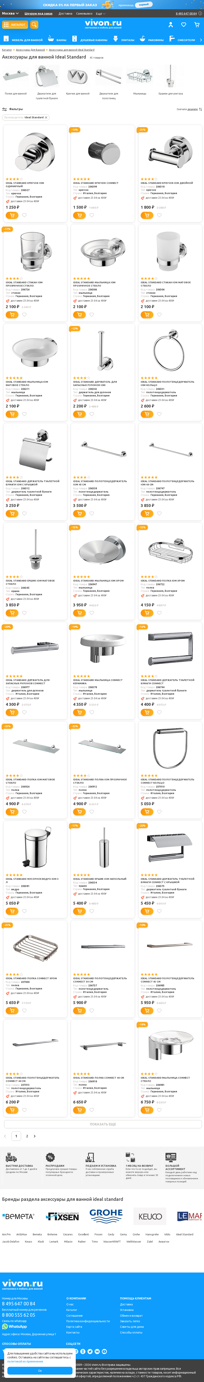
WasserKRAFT (146, 1249)
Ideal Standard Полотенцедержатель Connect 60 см (33, 1087)
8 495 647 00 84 (20, 1303)
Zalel (186, 1249)
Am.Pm (6, 1242)
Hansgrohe (166, 1242)
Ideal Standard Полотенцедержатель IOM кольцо (166, 384)
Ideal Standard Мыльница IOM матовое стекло (27, 384)
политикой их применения (25, 1361)
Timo (127, 1249)
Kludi (69, 1249)
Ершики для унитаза (171, 93)
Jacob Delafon (36, 1249)
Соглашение (74, 1315)
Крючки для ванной (78, 93)
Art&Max (22, 1242)
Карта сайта (74, 1326)
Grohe (149, 1242)
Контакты (72, 1332)
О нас (70, 1304)
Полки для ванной (16, 93)
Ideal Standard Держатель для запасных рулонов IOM (95, 384)
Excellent (91, 1242)
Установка (127, 1310)
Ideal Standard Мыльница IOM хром (99, 580)
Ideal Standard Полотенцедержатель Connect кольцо (164, 783)
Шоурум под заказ (38, 13)
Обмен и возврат (131, 1315)
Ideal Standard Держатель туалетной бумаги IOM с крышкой (30, 483)
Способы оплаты (131, 1332)
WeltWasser (169, 1249)
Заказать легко (130, 1321)
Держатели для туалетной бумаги (47, 95)
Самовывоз (84, 13)
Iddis (182, 1242)
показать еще (103, 1131)
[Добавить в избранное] (25, 215)
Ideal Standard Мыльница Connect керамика (98, 682)
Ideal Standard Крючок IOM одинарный (25, 185)
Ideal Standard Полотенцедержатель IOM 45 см (96, 483)
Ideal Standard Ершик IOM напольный (91, 884)
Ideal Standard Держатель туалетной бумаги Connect (161, 682)
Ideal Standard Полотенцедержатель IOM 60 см (164, 483)
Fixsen (108, 1242)
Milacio (98, 1249)
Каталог (7, 50)
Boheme (56, 1242)
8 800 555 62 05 (20, 1315)
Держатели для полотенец (108, 95)
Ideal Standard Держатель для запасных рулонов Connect (28, 682)
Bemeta (39, 1242)
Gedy (121, 1242)
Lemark (82, 1249)
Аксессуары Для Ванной (30, 50)
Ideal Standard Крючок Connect (96, 183)
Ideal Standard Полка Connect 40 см (99, 1085)
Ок (40, 1370)
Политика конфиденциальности (88, 1321)
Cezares (73, 1242)
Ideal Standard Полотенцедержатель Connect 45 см (168, 987)
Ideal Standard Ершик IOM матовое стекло (31, 582)
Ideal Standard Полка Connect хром (32, 985)
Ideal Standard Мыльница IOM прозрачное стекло (95, 284)
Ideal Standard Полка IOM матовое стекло (31, 781)
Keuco (55, 1249)
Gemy (134, 1242)
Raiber (113, 1249)
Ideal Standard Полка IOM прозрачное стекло (91, 781)
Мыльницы (139, 93)
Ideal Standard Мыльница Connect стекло (166, 1087)
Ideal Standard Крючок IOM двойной (167, 183)
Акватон (7, 1256)
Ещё (101, 13)
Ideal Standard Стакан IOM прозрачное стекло (25, 284)
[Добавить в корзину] (12, 215)
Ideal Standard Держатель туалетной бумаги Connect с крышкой (162, 886)
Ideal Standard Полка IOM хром (163, 580)
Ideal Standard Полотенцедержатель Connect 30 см (100, 987)
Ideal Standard (11, 1249)
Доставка (65, 13)
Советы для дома (132, 1326)
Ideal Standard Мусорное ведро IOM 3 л (33, 884)
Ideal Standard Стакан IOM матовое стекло (166, 284)
